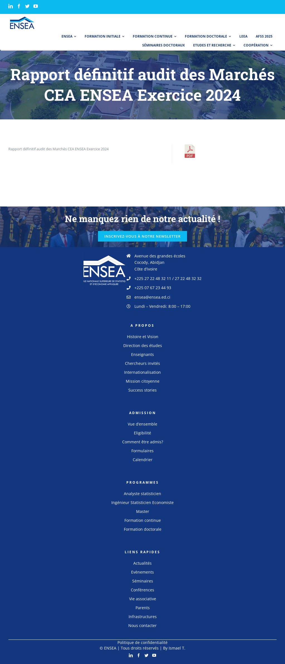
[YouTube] (35, 6)
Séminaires (142, 581)
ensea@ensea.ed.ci (152, 297)
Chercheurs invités (142, 363)
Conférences (142, 589)
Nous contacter (142, 625)
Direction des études (142, 345)
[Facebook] (19, 6)
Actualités (142, 563)
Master (142, 511)
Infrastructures (143, 616)
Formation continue (142, 520)
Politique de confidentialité (142, 642)
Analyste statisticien (142, 493)
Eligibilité (142, 433)
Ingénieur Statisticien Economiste (142, 502)
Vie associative (142, 598)
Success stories (142, 390)
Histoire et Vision (142, 336)
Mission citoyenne (142, 381)
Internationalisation (142, 372)
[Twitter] (27, 6)
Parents (143, 607)
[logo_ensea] (22, 18)
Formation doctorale (142, 529)
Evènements (142, 572)
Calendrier (143, 459)
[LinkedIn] (10, 6)
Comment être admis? (142, 441)
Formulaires (142, 450)
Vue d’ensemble (142, 424)
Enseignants (142, 354)
